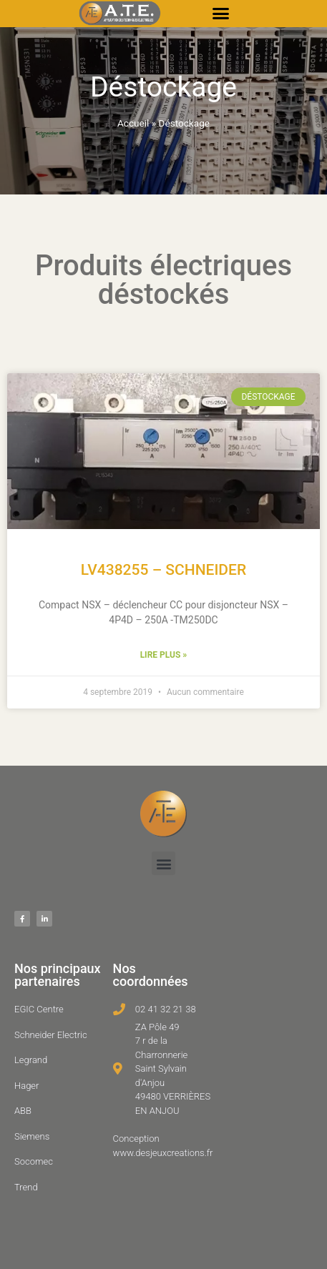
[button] (221, 13)
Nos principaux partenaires (57, 975)
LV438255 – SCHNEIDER (163, 569)
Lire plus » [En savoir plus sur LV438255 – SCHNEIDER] (163, 655)
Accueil (133, 123)
